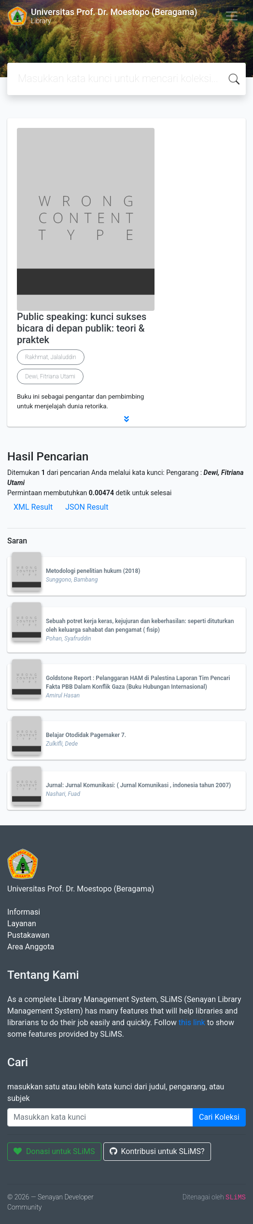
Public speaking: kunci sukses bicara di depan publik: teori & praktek (81, 328)
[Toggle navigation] (231, 16)
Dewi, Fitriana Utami (50, 376)
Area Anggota (30, 946)
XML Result (33, 507)
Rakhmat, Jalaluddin (50, 357)
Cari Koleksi (219, 1117)
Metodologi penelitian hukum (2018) (93, 571)
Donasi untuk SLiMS (54, 1151)
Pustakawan (28, 935)
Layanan (21, 923)
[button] (126, 419)
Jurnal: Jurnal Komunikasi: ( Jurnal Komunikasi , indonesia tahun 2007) (138, 785)
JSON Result (86, 507)
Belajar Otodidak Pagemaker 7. (86, 735)
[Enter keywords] (100, 1117)
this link (192, 1022)
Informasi (23, 912)
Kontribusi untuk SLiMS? (157, 1151)
